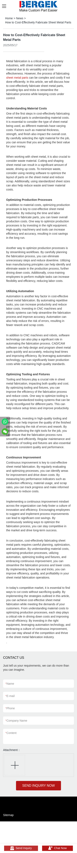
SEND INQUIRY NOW (38, 785)
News (19, 18)
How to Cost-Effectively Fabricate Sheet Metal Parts (38, 22)
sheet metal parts (17, 77)
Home (9, 18)
